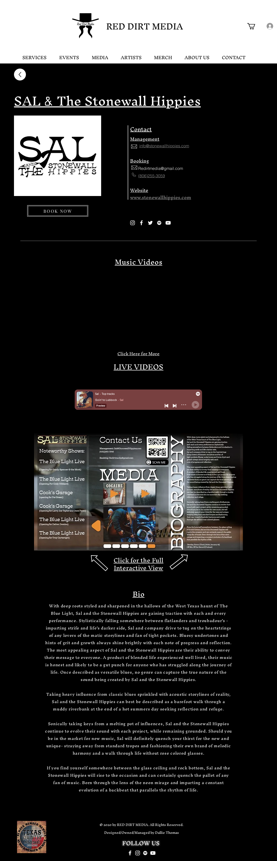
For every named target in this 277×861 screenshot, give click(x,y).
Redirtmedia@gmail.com (160, 168)
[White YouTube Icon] (153, 853)
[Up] (20, 74)
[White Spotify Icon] (145, 853)
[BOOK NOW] (57, 211)
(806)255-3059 (151, 175)
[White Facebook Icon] (130, 853)
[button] (255, 26)
